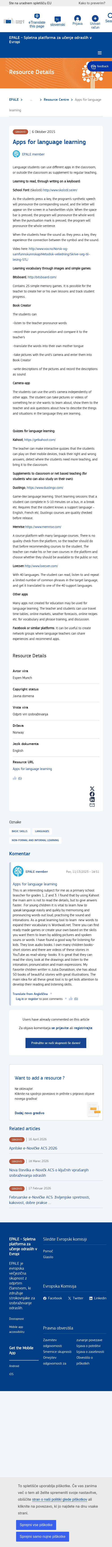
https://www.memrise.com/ (43, 527)
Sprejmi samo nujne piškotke (43, 1536)
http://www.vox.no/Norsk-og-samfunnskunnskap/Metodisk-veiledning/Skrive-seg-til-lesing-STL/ (51, 254)
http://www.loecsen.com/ (41, 566)
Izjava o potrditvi (88, 1346)
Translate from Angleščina (30, 994)
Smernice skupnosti (57, 1352)
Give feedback (99, 66)
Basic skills (19, 831)
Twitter (78, 1298)
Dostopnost (16, 1319)
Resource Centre (56, 100)
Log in (20, 999)
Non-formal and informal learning (35, 840)
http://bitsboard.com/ (42, 277)
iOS (11, 1374)
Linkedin (100, 1298)
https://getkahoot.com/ (40, 440)
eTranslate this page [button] (37, 24)
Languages (42, 831)
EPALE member (33, 154)
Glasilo (48, 1257)
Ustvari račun (95, 22)
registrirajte (83, 1028)
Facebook (55, 1298)
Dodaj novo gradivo (29, 1113)
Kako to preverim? (94, 3)
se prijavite (60, 1028)
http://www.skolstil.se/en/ (60, 190)
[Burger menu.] (100, 53)
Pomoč (48, 1251)
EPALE (14, 100)
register (33, 999)
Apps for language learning (32, 769)
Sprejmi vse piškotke (36, 1525)
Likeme (15, 778)
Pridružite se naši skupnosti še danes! (55, 1043)
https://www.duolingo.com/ (45, 488)
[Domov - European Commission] (16, 20)
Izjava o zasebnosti (90, 1352)
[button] (57, 21)
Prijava (77, 20)
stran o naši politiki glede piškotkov (59, 1499)
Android (14, 1366)
